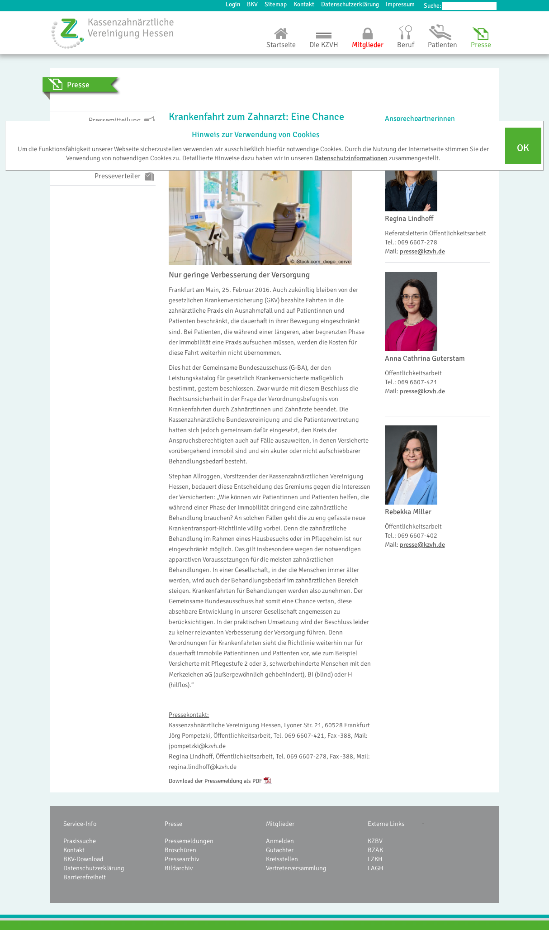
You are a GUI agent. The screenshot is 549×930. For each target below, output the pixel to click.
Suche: (432, 6)
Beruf (405, 44)
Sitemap (276, 4)
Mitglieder (367, 44)
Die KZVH (323, 44)
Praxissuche (79, 841)
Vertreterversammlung (296, 868)
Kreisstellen (282, 859)
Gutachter (279, 850)
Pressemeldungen (189, 841)
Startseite (281, 44)
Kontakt (303, 4)
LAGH (375, 868)
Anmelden (280, 841)
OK (523, 148)
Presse (481, 44)
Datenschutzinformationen (351, 158)
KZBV (375, 841)
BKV (252, 4)
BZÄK (375, 850)
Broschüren (180, 850)
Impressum (400, 4)
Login (233, 4)
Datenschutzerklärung (350, 4)
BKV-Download (83, 859)
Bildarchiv (179, 868)
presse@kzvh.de (422, 251)
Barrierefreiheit (84, 877)
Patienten (442, 44)
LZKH (375, 859)
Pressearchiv (182, 859)
